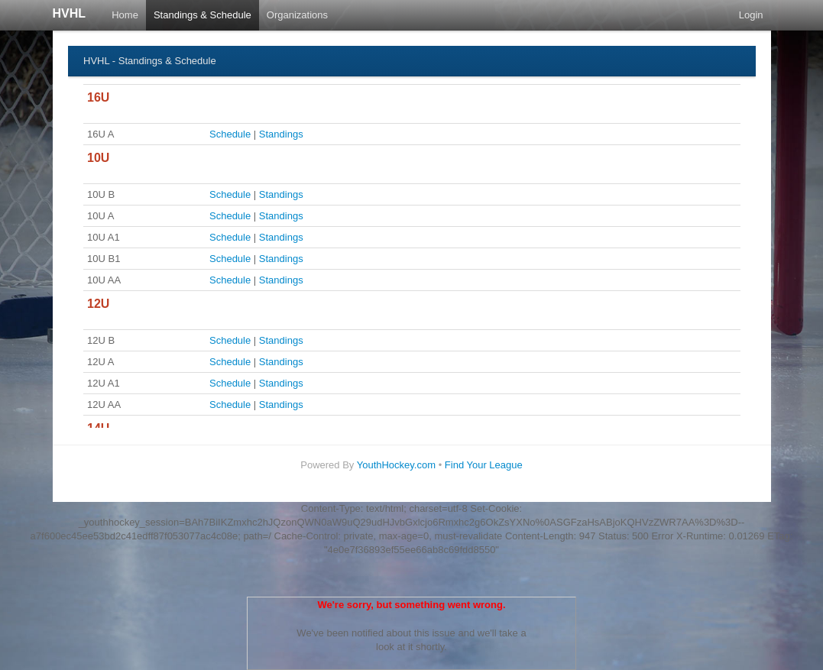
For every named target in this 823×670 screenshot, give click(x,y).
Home (125, 15)
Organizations (297, 15)
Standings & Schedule (202, 15)
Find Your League (484, 465)
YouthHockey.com (396, 465)
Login (751, 15)
